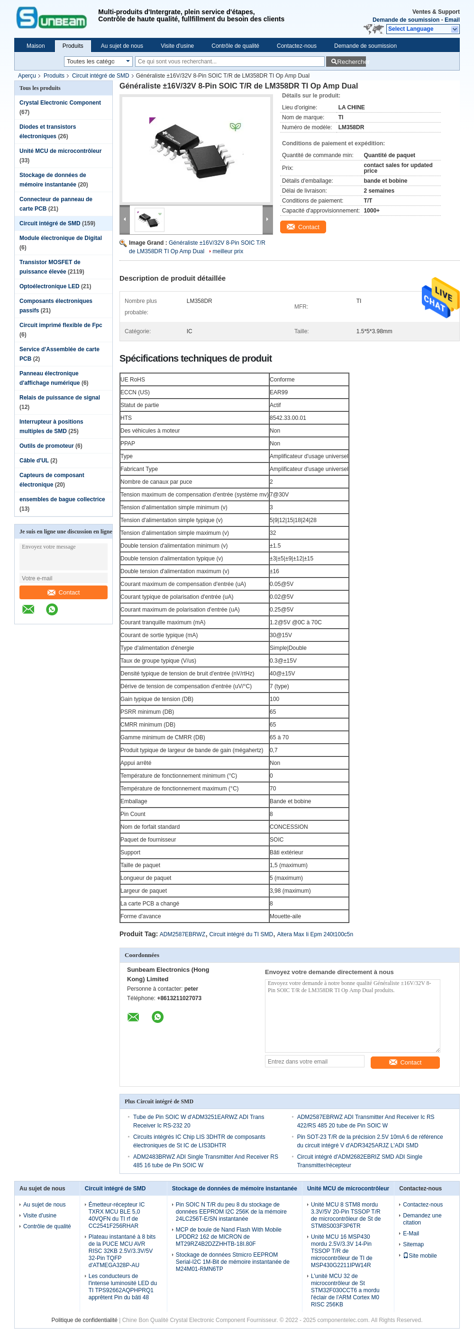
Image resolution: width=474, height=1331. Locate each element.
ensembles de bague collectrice (62, 499)
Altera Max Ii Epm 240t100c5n (315, 934)
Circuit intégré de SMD (100, 75)
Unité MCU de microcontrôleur (60, 151)
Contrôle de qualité (235, 46)
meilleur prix (228, 251)
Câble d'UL (34, 460)
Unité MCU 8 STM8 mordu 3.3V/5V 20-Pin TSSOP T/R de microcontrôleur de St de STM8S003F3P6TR (346, 1215)
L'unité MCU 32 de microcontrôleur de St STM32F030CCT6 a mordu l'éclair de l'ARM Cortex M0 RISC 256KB (345, 1290)
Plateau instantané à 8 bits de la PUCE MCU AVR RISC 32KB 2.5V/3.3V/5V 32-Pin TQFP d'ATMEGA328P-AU (122, 1251)
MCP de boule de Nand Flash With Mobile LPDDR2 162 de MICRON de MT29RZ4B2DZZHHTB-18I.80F (229, 1236)
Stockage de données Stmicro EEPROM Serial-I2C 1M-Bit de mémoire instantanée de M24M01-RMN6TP (233, 1261)
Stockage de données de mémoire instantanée (234, 1188)
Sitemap (413, 1244)
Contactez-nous (297, 46)
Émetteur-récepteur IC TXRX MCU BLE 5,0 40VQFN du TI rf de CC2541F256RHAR (117, 1215)
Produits (73, 46)
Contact (63, 592)
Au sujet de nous (122, 46)
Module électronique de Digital (60, 238)
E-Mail (411, 1233)
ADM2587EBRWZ (182, 934)
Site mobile (420, 1255)
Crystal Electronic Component (60, 102)
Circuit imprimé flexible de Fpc (60, 325)
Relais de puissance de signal (59, 397)
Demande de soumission (406, 20)
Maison (36, 46)
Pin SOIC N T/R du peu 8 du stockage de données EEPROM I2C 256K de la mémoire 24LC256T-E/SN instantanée (231, 1211)
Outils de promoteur (46, 446)
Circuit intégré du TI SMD (241, 934)
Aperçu (27, 75)
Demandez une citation (422, 1219)
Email (452, 20)
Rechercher (351, 61)
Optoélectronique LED (49, 286)
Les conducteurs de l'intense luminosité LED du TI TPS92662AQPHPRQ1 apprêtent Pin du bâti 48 (123, 1287)
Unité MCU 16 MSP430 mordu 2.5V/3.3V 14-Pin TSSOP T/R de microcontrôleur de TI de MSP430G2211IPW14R (342, 1251)
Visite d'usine (177, 46)
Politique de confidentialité (84, 1320)
